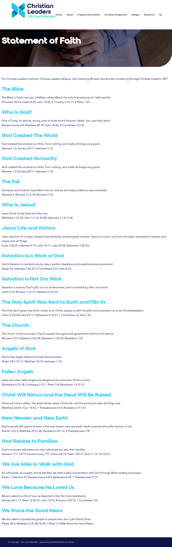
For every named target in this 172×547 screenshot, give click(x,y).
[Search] (160, 14)
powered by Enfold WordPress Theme (57, 542)
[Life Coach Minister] (33, 14)
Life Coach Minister (29, 542)
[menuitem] (59, 14)
